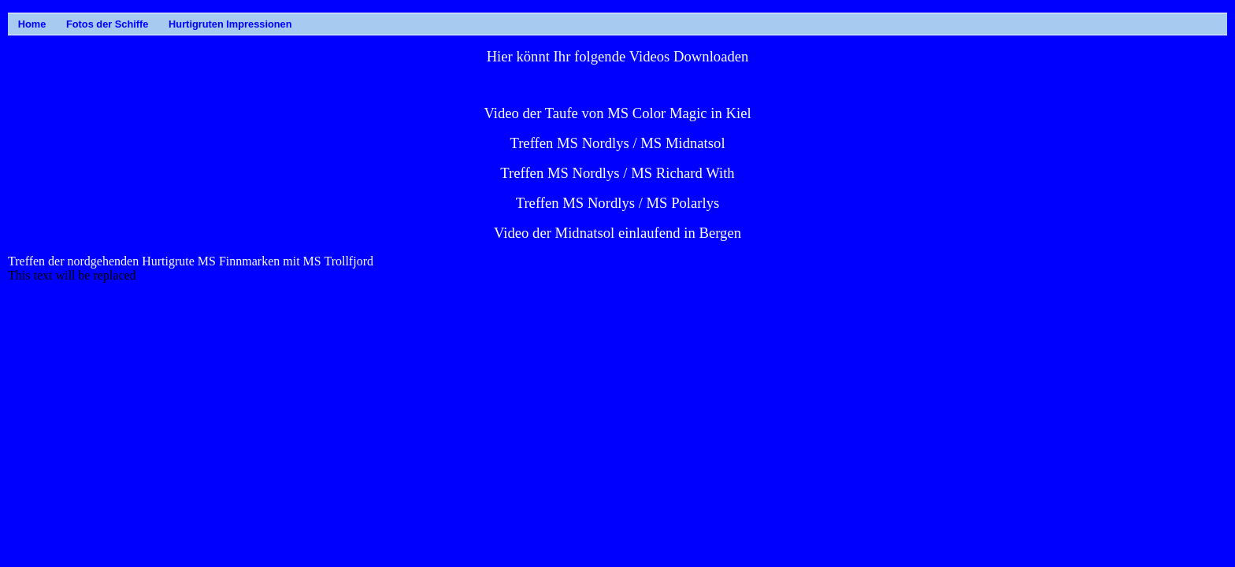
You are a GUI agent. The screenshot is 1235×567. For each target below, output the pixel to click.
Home (23, 24)
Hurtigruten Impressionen (174, 24)
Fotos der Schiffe (71, 24)
